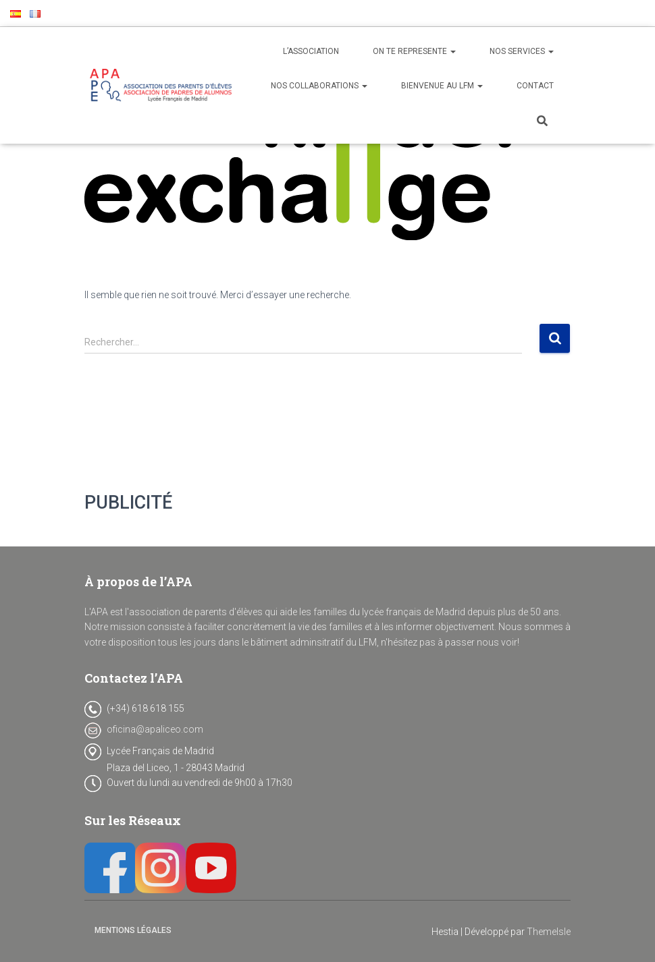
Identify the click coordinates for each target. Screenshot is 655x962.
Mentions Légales (133, 930)
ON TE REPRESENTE (414, 51)
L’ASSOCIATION (311, 51)
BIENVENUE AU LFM (442, 85)
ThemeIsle (549, 931)
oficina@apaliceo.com (155, 729)
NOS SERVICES (522, 51)
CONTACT (535, 85)
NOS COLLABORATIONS (319, 85)
